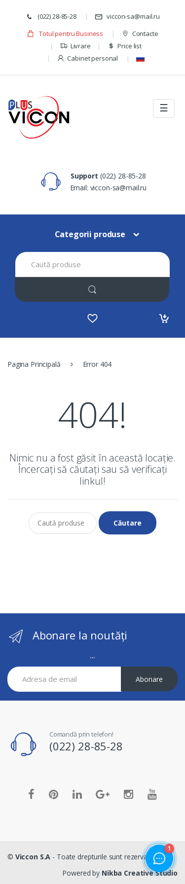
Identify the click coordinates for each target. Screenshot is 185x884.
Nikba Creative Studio (140, 873)
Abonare (149, 679)
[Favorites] (92, 318)
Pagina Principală (34, 364)
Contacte (139, 33)
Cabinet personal (87, 58)
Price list (124, 46)
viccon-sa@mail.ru (127, 16)
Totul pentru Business (65, 33)
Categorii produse (90, 234)
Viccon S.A (33, 856)
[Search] (92, 289)
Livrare (75, 46)
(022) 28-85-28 (50, 16)
